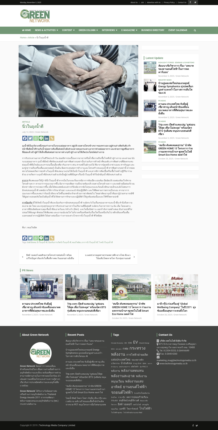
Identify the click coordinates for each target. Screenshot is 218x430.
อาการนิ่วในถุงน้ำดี (89, 242)
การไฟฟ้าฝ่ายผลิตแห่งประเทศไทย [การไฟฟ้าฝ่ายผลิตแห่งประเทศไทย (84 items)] (129, 357)
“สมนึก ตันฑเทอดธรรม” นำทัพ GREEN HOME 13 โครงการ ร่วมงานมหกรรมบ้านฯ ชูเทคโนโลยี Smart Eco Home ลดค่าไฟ (175, 150)
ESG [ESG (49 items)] (130, 343)
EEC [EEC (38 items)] (125, 343)
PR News (162, 101)
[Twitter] (30, 138)
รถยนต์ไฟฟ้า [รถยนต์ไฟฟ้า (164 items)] (122, 392)
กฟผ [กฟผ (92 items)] (125, 348)
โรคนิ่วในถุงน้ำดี (106, 242)
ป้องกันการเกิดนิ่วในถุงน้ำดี (59, 242)
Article (26, 122)
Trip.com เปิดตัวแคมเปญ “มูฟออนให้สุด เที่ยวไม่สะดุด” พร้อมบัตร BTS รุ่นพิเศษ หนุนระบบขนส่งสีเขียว (176, 129)
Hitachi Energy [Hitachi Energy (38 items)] (144, 343)
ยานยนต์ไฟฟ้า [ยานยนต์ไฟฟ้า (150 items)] (135, 387)
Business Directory (152, 30)
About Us (134, 2)
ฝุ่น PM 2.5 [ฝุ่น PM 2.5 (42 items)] (144, 367)
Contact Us (182, 2)
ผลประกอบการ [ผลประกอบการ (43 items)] (124, 367)
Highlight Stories (166, 63)
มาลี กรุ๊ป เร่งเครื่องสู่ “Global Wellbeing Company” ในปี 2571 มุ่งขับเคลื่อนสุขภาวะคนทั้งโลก (176, 307)
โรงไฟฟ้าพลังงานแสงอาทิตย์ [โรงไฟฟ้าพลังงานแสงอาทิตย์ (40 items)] (132, 413)
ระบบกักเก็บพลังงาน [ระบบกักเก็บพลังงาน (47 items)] (142, 393)
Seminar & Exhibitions (184, 63)
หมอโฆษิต (76, 242)
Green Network (41, 132)
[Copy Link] (51, 138)
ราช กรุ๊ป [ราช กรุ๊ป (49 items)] (121, 397)
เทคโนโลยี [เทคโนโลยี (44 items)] (137, 405)
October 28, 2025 (164, 315)
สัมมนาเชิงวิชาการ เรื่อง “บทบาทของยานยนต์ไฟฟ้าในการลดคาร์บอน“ (176, 69)
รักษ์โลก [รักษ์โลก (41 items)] (114, 397)
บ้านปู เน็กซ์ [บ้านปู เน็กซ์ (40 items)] (137, 363)
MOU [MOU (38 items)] (113, 349)
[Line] (41, 138)
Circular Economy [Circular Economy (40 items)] (117, 343)
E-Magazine (128, 30)
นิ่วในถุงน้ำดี (42, 242)
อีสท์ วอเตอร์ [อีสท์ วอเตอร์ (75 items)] (125, 404)
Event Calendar (178, 30)
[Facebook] (24, 138)
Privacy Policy (169, 2)
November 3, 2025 (166, 76)
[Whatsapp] (35, 138)
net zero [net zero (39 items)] (118, 349)
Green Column (87, 30)
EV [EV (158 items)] (135, 342)
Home (26, 30)
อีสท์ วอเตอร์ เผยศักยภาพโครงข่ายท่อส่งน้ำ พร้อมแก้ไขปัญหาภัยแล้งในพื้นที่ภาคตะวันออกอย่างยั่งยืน (50, 257)
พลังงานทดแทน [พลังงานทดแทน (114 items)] (132, 371)
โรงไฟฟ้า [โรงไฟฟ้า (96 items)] (145, 408)
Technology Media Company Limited (57, 425)
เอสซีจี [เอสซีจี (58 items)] (122, 408)
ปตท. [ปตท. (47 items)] (145, 363)
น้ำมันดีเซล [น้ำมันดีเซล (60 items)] (126, 363)
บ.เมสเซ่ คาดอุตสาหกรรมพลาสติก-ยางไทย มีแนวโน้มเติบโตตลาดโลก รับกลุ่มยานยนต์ (108, 257)
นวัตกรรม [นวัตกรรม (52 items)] (115, 363)
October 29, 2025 (165, 159)
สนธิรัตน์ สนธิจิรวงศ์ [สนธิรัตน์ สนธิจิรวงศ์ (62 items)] (129, 400)
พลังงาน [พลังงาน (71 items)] (115, 370)
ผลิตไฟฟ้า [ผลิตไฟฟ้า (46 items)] (135, 367)
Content (67, 30)
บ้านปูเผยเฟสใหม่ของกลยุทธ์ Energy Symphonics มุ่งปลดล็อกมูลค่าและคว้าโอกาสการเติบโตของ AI (175, 88)
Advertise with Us (154, 2)
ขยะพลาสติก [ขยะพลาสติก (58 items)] (138, 359)
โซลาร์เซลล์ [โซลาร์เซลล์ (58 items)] (132, 408)
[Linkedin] (46, 138)
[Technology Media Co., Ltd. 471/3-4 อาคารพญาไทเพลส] (177, 384)
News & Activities (45, 30)
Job (142, 2)
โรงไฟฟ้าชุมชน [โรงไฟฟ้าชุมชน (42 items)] (116, 413)
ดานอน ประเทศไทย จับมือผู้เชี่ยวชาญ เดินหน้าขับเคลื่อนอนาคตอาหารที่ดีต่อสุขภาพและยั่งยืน (175, 108)
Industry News (164, 80)
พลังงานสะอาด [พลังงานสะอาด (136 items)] (123, 376)
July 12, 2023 (28, 132)
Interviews (108, 30)
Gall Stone (31, 242)
